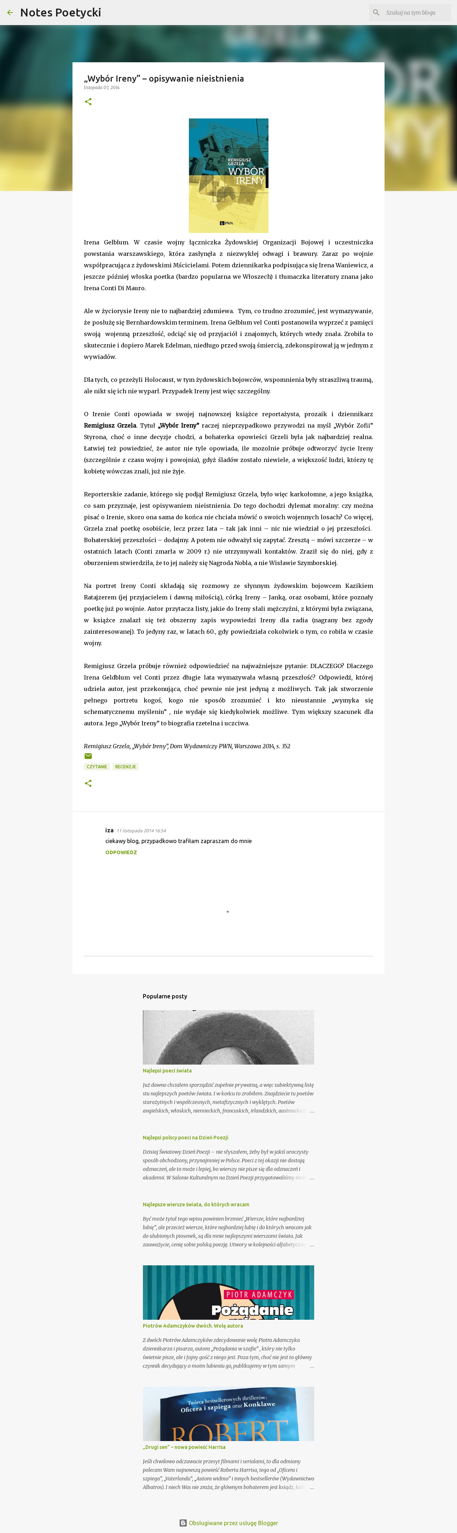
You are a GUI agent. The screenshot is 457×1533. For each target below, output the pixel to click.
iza (109, 830)
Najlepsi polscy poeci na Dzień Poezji (185, 1137)
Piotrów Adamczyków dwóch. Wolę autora (193, 1326)
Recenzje (125, 766)
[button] (88, 102)
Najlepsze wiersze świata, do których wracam (196, 1204)
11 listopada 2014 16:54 (141, 830)
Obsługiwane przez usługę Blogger (228, 1523)
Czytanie (97, 766)
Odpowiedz (121, 852)
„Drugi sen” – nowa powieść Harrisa (184, 1447)
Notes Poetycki (60, 12)
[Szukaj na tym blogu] (413, 12)
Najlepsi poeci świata (167, 1071)
